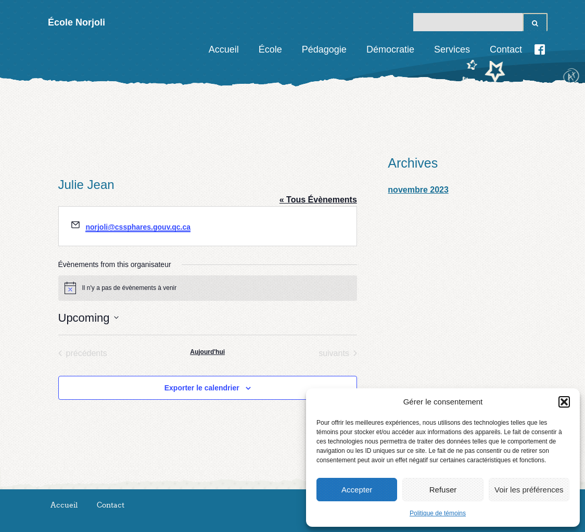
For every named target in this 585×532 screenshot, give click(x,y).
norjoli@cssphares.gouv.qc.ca (137, 227)
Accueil (224, 49)
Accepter (356, 489)
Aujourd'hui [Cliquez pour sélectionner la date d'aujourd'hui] (207, 352)
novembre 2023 (418, 189)
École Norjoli (76, 22)
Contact (506, 49)
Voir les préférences (529, 489)
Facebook (540, 49)
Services (452, 49)
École (270, 49)
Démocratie (390, 49)
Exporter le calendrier (201, 388)
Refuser (443, 489)
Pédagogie (324, 49)
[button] (564, 402)
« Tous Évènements (318, 199)
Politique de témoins (438, 513)
